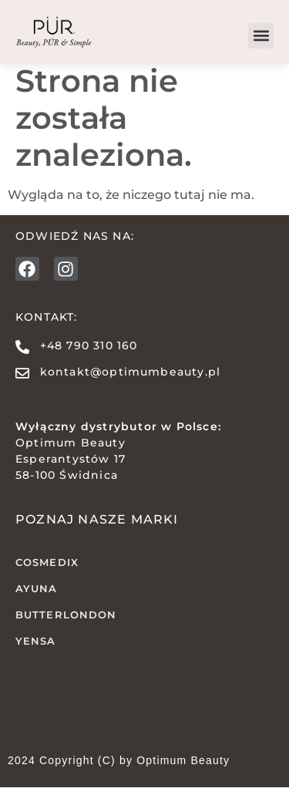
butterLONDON (65, 622)
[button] (261, 36)
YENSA (35, 648)
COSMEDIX (47, 570)
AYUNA (36, 596)
